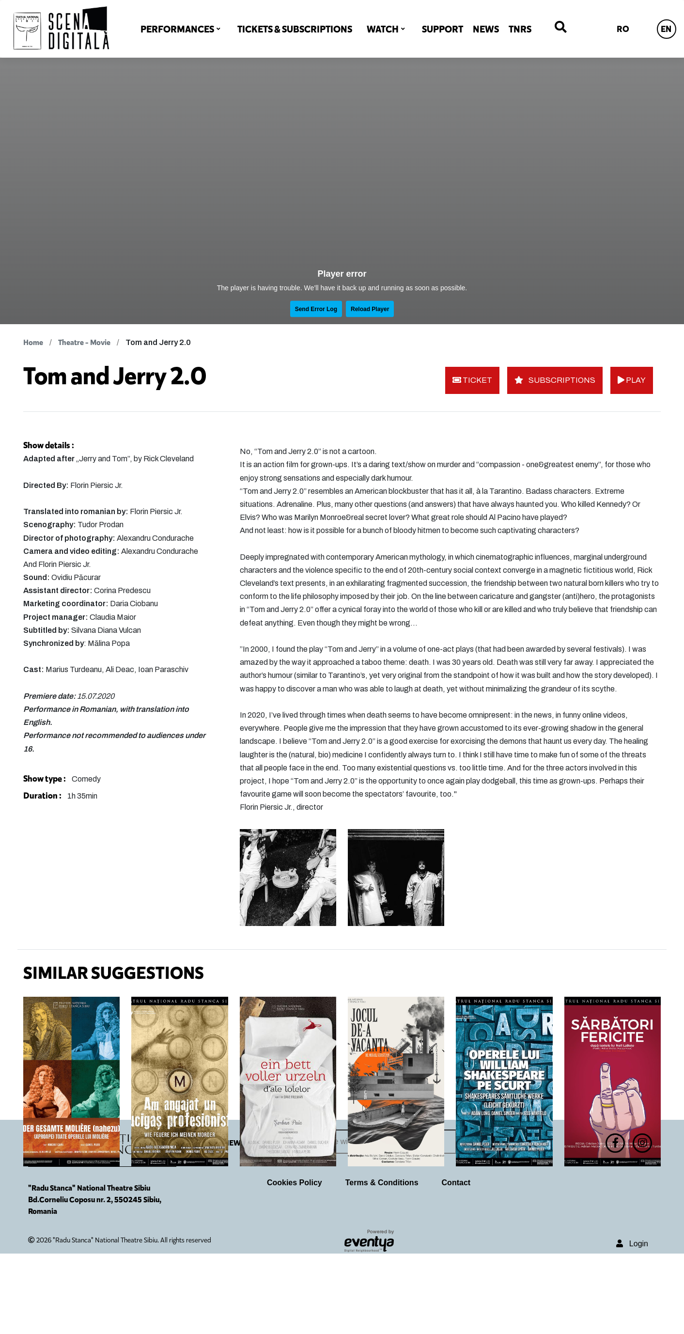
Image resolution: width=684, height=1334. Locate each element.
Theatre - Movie (84, 342)
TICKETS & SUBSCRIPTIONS (294, 29)
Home (33, 342)
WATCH (383, 29)
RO (623, 29)
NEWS (486, 29)
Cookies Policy (294, 1263)
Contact (456, 1263)
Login (632, 1324)
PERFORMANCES (177, 29)
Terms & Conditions (382, 1263)
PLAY (632, 380)
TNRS (520, 29)
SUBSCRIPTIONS (554, 380)
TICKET (472, 380)
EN (666, 29)
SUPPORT (442, 29)
